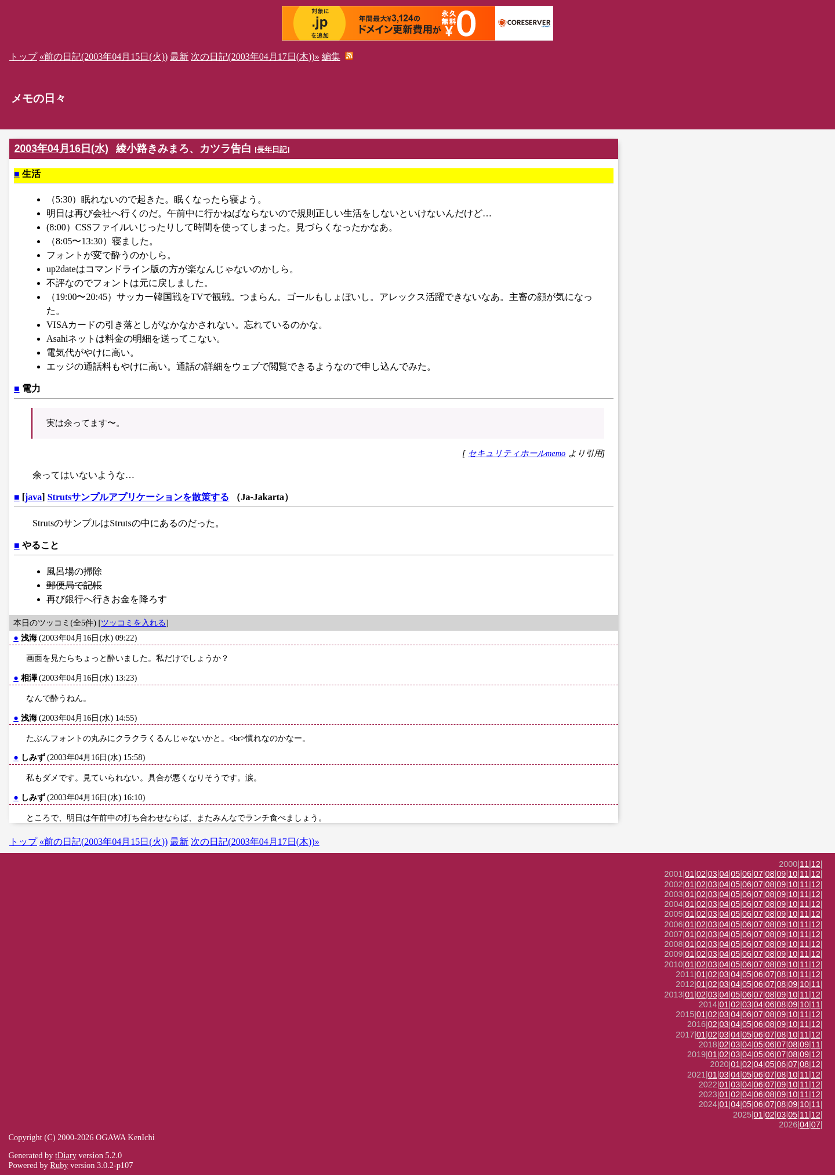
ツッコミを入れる (133, 622)
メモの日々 (38, 98)
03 (712, 873)
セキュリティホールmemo (516, 453)
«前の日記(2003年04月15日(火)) (103, 57)
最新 (179, 57)
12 (816, 864)
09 (781, 873)
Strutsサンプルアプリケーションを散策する (139, 497)
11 (804, 864)
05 (735, 873)
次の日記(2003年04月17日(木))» (255, 57)
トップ (23, 57)
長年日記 (272, 149)
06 (747, 873)
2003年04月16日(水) (61, 148)
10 (792, 873)
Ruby (59, 1165)
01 (689, 873)
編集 (331, 57)
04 (724, 873)
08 (770, 873)
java (33, 497)
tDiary (66, 1155)
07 (758, 873)
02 (701, 873)
